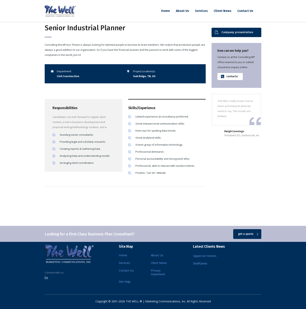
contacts (229, 76)
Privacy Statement (158, 272)
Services (201, 11)
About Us (182, 11)
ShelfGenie (200, 263)
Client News (222, 11)
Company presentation (234, 32)
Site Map (125, 281)
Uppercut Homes (204, 256)
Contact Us (245, 11)
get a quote (248, 234)
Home (165, 11)
